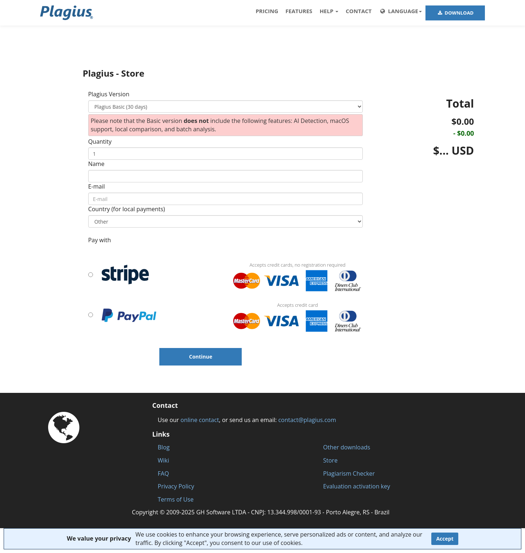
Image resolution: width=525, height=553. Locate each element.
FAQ (163, 473)
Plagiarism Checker (349, 473)
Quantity (100, 142)
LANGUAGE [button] (400, 11)
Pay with (99, 240)
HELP (329, 11)
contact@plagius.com (307, 420)
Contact (359, 11)
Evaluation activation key (356, 486)
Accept (444, 538)
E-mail (96, 186)
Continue (200, 356)
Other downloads (346, 447)
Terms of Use (176, 499)
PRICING (267, 11)
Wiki (163, 460)
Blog (164, 447)
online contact (199, 420)
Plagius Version (108, 94)
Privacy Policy (176, 486)
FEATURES (298, 11)
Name (96, 164)
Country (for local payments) (126, 209)
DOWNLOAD (455, 12)
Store (330, 460)
